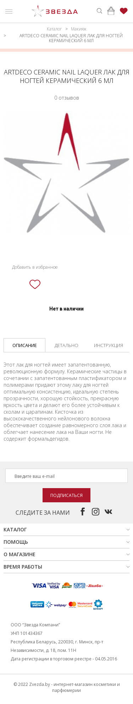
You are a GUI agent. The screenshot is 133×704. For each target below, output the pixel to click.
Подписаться (66, 495)
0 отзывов (66, 97)
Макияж (78, 29)
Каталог (54, 29)
